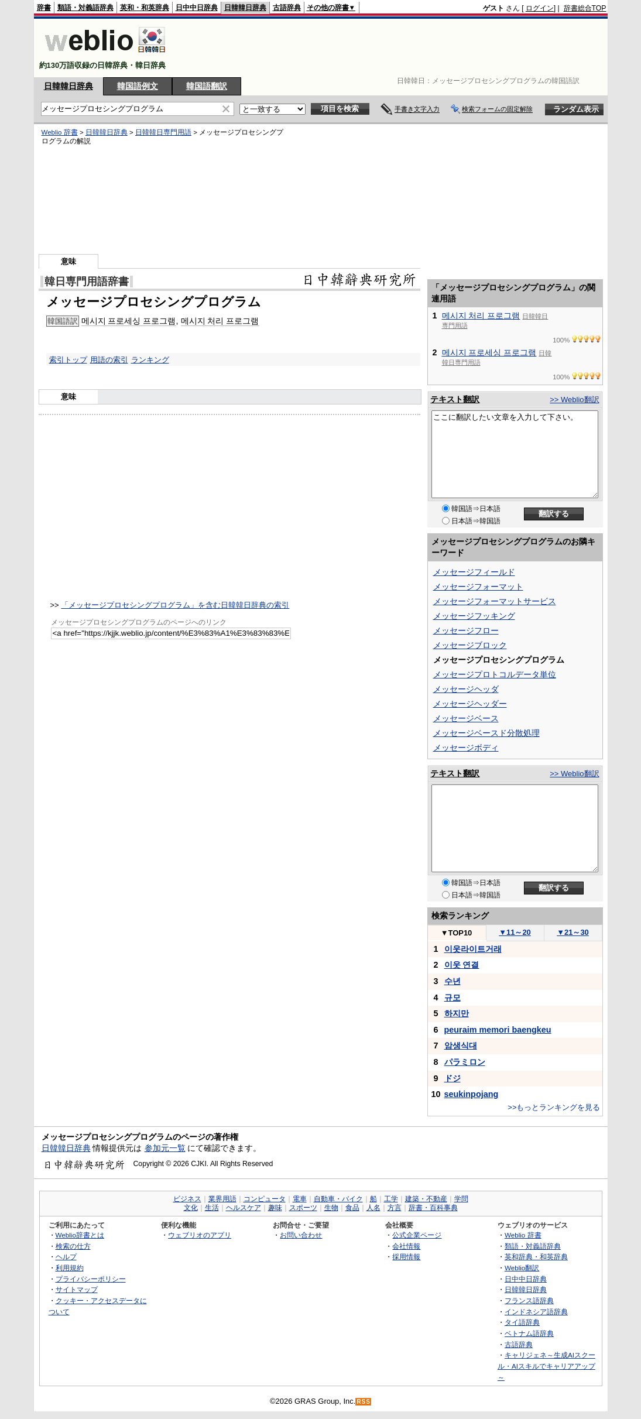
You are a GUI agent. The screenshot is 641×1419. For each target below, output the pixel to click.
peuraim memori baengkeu (497, 1029)
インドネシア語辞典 (536, 1311)
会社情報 (406, 1246)
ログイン (540, 8)
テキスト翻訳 (454, 399)
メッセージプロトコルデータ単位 (494, 674)
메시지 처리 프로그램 (220, 320)
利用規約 (70, 1267)
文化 (191, 1207)
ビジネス (187, 1198)
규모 (452, 997)
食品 (352, 1207)
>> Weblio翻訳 (574, 399)
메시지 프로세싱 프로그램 (128, 320)
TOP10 (456, 932)
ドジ (452, 1078)
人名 (373, 1207)
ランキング (150, 359)
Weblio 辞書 (60, 132)
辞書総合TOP (585, 8)
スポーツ (303, 1207)
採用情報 (406, 1256)
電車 (300, 1198)
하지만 (456, 1013)
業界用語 (222, 1198)
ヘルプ (66, 1256)
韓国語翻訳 (206, 86)
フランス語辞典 (529, 1300)
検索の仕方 (73, 1246)
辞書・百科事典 (433, 1207)
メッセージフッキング (474, 616)
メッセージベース (466, 718)
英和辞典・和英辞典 (536, 1256)
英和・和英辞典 (144, 7)
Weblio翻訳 (522, 1267)
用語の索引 (109, 359)
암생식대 (460, 1045)
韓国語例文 (137, 86)
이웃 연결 (461, 964)
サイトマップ (77, 1289)
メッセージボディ (466, 747)
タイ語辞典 (522, 1322)
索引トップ (68, 359)
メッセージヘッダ (466, 689)
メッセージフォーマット (478, 586)
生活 (212, 1207)
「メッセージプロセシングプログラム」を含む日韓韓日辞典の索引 (175, 605)
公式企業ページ (416, 1235)
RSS (364, 1402)
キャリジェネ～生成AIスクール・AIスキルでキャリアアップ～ (546, 1365)
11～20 (515, 932)
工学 (391, 1198)
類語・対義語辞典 (85, 7)
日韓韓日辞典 (245, 7)
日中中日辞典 (197, 7)
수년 (452, 981)
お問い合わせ (301, 1235)
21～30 (573, 932)
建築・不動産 (426, 1198)
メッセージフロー (466, 630)
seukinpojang (471, 1094)
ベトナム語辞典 (529, 1333)
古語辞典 (287, 7)
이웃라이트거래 (473, 949)
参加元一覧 (165, 1148)
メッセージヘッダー (470, 703)
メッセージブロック (470, 645)
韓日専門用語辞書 (86, 281)
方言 (395, 1207)
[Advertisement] (393, 48)
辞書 (44, 7)
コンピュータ (265, 1198)
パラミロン (464, 1062)
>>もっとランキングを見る (554, 1107)
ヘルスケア (243, 1207)
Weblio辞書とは (80, 1235)
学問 (461, 1198)
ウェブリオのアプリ (199, 1235)
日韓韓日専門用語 (163, 132)
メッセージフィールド (474, 572)
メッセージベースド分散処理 (486, 733)
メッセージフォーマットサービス (494, 601)
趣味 (275, 1207)
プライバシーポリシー (91, 1279)
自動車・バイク (338, 1198)
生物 (331, 1207)
